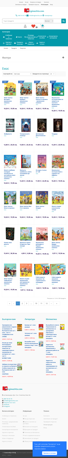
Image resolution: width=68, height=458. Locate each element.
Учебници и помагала (9, 416)
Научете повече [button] (40, 449)
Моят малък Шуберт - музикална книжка (24, 100)
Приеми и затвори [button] (49, 453)
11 (41, 303)
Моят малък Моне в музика (9, 207)
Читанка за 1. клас (31, 333)
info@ (34, 15)
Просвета (28, 347)
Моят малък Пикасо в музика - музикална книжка (42, 100)
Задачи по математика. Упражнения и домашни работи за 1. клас (52, 348)
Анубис (27, 327)
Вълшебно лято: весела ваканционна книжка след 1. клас (31, 343)
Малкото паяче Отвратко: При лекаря (25, 244)
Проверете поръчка (34, 4)
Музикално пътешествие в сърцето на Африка (57, 172)
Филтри (6, 57)
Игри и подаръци (7, 438)
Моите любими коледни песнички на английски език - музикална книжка (10, 174)
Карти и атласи (7, 441)
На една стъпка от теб (41, 171)
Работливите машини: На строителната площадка (41, 279)
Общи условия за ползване (32, 441)
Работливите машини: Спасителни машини (56, 279)
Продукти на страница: (41, 74)
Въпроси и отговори (35, 2)
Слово (4, 336)
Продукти (14, 48)
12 (47, 303)
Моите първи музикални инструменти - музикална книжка (25, 282)
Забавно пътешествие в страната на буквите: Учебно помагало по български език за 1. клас (9, 368)
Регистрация (44, 4)
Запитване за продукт (21, 4)
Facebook (6, 404)
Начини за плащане (30, 426)
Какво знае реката (8, 243)
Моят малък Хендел (40, 207)
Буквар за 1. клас (30, 325)
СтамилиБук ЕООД (10, 452)
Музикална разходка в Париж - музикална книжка (40, 246)
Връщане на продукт (30, 429)
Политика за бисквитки (31, 432)
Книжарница (47, 15)
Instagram (7, 406)
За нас (26, 2)
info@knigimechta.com (11, 400)
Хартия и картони (8, 432)
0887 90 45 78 (21, 15)
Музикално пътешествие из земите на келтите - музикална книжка (57, 102)
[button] (22, 73)
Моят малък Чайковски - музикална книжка (8, 281)
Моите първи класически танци (56, 208)
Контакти (46, 2)
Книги (4, 419)
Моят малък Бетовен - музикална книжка (8, 100)
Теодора (54, 134)
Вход (51, 4)
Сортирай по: (7, 74)
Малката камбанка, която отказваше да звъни (26, 172)
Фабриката (8, 134)
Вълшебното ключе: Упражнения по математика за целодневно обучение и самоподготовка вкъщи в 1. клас (52, 330)
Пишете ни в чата (9, 402)
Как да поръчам (29, 419)
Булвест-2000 (6, 358)
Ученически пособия (9, 426)
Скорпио (5, 374)
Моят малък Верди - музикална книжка (56, 245)
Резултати (23, 48)
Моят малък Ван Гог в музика (25, 207)
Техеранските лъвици (25, 134)
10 (36, 303)
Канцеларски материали (10, 429)
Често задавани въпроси (31, 435)
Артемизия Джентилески (41, 134)
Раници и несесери (8, 435)
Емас (5, 104)
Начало (21, 2)
